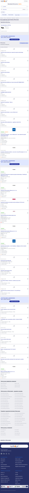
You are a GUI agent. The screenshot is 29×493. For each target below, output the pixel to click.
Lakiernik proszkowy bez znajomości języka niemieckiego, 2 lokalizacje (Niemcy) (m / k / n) (14, 175)
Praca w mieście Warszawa (6, 339)
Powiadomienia (3, 468)
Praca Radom (17, 429)
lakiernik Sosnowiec (4, 386)
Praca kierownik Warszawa (19, 401)
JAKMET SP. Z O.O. (4, 216)
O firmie (16, 472)
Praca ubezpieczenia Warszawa (5, 416)
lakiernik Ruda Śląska (4, 388)
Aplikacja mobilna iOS (4, 481)
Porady (2, 462)
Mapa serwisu (17, 483)
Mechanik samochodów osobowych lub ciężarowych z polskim (12, 359)
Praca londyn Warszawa (18, 421)
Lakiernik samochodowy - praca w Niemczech (9, 112)
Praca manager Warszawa (5, 406)
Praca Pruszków (3, 433)
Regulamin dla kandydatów (5, 466)
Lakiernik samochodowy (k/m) (6, 270)
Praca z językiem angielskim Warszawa (20, 423)
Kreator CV (3, 472)
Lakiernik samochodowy (5, 62)
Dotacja (16, 481)
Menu (26, 1)
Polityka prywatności (18, 476)
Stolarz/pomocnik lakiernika (6, 260)
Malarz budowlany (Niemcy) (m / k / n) (8, 371)
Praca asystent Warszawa (19, 398)
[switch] (14, 39)
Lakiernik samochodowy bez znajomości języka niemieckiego (12, 52)
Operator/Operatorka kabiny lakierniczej (8, 215)
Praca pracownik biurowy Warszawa (20, 396)
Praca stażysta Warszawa (4, 418)
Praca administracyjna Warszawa (20, 413)
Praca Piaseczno (3, 434)
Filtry (3, 12)
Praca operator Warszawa (19, 403)
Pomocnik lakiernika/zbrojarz (6, 329)
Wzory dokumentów (4, 476)
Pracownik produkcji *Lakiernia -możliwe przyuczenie (10, 280)
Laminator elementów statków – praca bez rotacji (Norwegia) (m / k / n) (14, 151)
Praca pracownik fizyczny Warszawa (6, 396)
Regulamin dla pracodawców (20, 466)
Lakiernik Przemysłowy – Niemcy (7, 102)
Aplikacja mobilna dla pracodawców (21, 464)
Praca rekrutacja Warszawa (5, 413)
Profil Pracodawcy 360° (19, 460)
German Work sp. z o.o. (4, 136)
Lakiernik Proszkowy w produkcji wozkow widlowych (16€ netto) (12, 202)
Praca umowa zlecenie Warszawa (20, 418)
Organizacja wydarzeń (19, 478)
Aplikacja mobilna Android (5, 480)
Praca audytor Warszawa (4, 393)
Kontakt (16, 474)
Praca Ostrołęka (17, 434)
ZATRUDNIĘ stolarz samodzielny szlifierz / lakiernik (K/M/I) (11, 319)
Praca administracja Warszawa (5, 421)
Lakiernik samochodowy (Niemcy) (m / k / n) (9, 190)
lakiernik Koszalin (17, 386)
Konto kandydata (4, 464)
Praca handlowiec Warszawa (5, 408)
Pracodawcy (3, 460)
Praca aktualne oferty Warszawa (6, 423)
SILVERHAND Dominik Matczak (5, 153)
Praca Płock (2, 431)
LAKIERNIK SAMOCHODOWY (6, 92)
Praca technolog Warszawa (19, 408)
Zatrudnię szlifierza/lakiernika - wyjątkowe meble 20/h (11, 122)
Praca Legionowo (17, 433)
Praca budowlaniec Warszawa (5, 398)
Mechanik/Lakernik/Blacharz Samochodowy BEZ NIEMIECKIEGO (12, 82)
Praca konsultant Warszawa (5, 403)
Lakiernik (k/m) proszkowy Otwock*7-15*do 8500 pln (10, 290)
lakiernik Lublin (17, 383)
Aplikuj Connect (17, 480)
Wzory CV (2, 474)
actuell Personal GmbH (4, 203)
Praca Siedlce (17, 431)
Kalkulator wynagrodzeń (5, 478)
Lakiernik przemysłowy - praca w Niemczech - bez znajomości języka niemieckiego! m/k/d (13, 135)
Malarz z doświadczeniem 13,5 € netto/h (8, 349)
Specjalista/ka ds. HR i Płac (6, 25)
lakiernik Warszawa (3, 383)
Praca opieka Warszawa (18, 416)
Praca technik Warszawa (4, 401)
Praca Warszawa (3, 429)
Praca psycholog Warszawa (19, 406)
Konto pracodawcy (18, 462)
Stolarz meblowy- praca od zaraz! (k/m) (8, 309)
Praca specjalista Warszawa (19, 393)
